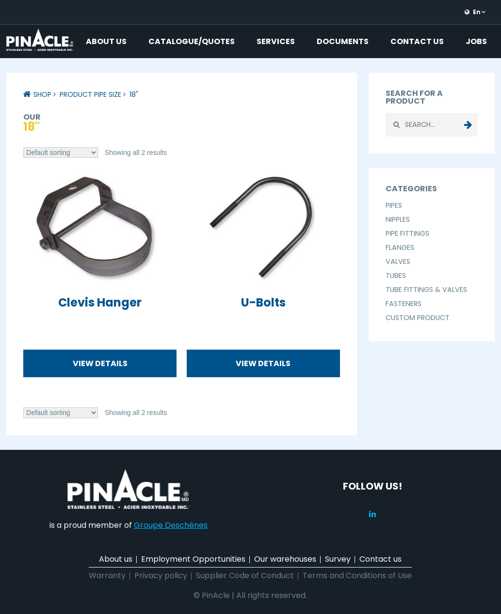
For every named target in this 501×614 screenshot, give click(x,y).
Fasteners (403, 303)
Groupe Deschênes (171, 525)
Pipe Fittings (407, 233)
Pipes (394, 205)
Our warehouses (285, 559)
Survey (338, 559)
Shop (42, 94)
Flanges (400, 247)
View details (100, 363)
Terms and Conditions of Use (357, 575)
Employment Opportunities (193, 559)
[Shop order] (60, 152)
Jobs (476, 41)
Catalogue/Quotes (191, 41)
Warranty (107, 575)
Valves (398, 261)
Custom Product (418, 317)
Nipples (398, 219)
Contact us (417, 41)
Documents (343, 41)
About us (106, 41)
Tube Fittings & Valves (426, 289)
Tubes (396, 275)
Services (276, 41)
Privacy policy (160, 575)
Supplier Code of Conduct (245, 575)
